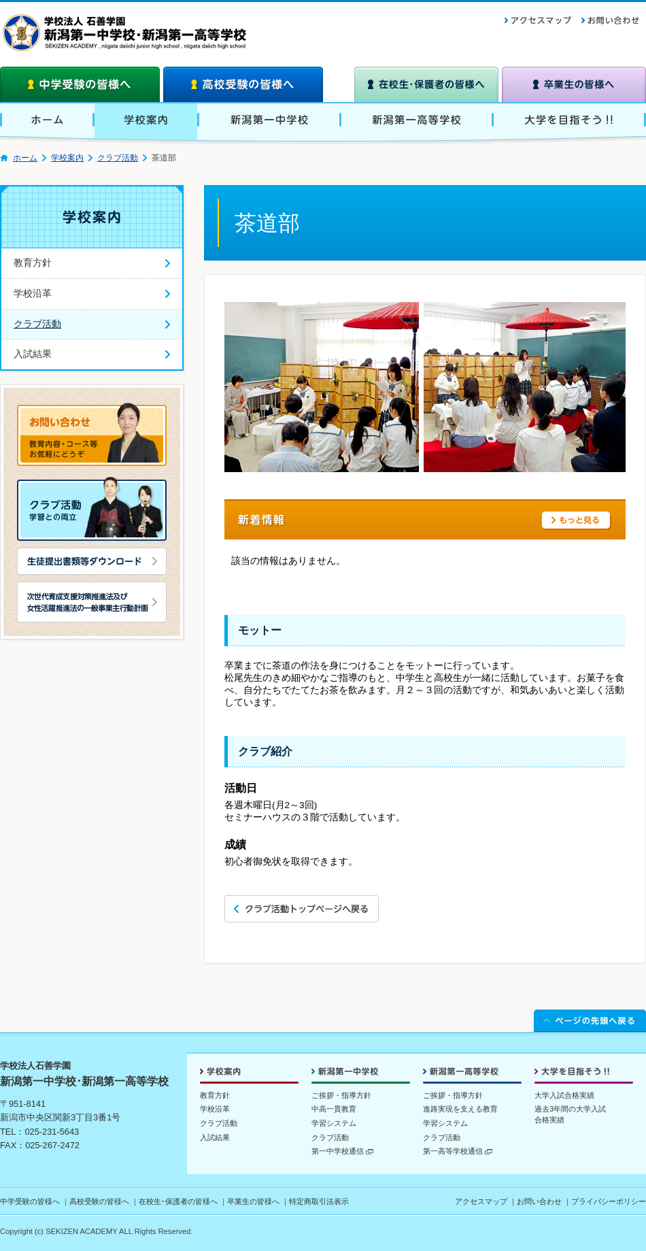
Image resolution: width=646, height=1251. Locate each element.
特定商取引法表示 (319, 1201)
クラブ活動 (117, 158)
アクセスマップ (481, 1201)
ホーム (25, 158)
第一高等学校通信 (457, 1151)
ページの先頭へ (590, 1019)
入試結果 (215, 1137)
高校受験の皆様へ (99, 1201)
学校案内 (67, 158)
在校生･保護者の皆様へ (178, 1201)
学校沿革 (215, 1109)
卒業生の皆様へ (253, 1201)
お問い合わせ (539, 1201)
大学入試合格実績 (564, 1095)
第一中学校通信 (342, 1151)
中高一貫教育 (333, 1109)
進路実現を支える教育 (460, 1109)
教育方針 (215, 1095)
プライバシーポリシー (608, 1201)
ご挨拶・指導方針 (341, 1095)
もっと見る (576, 521)
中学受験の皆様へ (30, 1201)
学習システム (333, 1123)
